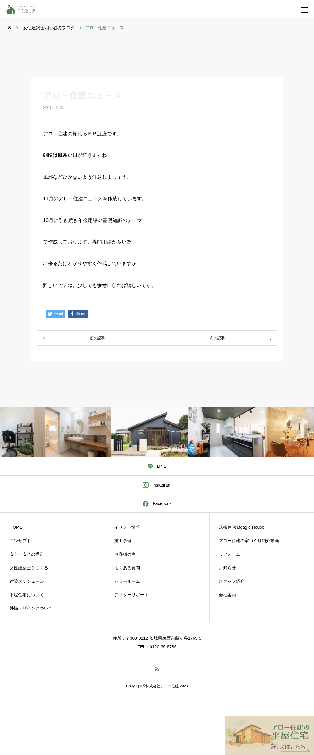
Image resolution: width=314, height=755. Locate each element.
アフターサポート (131, 595)
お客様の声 (125, 554)
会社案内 (227, 595)
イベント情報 (127, 527)
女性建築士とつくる (29, 568)
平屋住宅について (27, 595)
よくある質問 (127, 568)
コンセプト (20, 540)
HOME (16, 527)
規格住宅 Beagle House (241, 527)
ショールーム (127, 581)
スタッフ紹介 (232, 581)
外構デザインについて (31, 608)
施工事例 (122, 540)
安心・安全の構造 (27, 554)
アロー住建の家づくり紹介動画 (249, 540)
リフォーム (229, 554)
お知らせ (227, 568)
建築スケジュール (27, 581)
